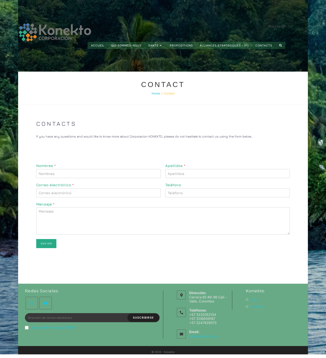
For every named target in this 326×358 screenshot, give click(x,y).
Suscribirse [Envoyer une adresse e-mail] (143, 317)
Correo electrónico (55, 185)
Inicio (254, 299)
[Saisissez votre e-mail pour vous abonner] (92, 317)
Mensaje (45, 204)
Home (156, 93)
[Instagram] (32, 303)
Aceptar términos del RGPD (50, 327)
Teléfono (173, 185)
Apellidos (175, 166)
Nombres (46, 166)
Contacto (256, 306)
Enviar (46, 243)
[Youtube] (45, 303)
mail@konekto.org (203, 336)
